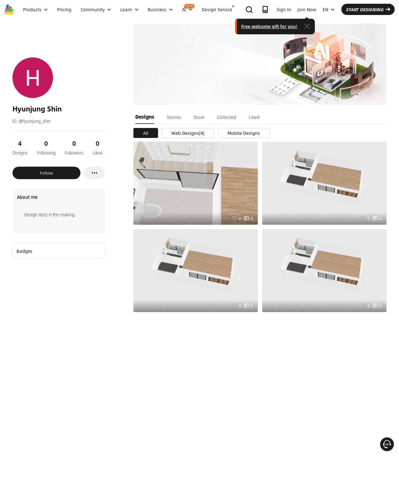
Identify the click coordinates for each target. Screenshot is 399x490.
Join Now (306, 9)
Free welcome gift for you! (269, 26)
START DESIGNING (368, 9)
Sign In (283, 9)
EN (328, 9)
